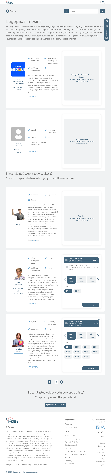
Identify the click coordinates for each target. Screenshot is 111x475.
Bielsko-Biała (100, 462)
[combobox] (81, 11)
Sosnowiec (101, 452)
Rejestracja (69, 448)
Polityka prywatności (72, 427)
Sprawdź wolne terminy (55, 405)
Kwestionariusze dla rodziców (75, 454)
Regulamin (69, 424)
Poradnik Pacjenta (71, 442)
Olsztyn (102, 459)
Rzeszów (101, 446)
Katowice (101, 440)
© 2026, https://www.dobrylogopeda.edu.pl (21, 472)
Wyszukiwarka (70, 436)
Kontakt (68, 458)
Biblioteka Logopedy (72, 439)
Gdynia (102, 443)
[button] (98, 279)
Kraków (102, 437)
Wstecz (13, 11)
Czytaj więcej (33, 96)
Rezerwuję (91, 305)
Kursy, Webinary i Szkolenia (75, 451)
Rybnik (102, 465)
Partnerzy (68, 461)
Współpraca (69, 464)
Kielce (103, 455)
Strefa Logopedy (71, 445)
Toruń (103, 449)
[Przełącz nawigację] (102, 2)
